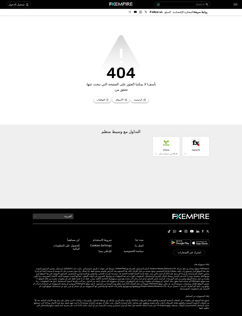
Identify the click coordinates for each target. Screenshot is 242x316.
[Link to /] (140, 100)
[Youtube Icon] (192, 231)
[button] (235, 4)
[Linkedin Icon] (197, 231)
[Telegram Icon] (180, 231)
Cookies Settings (101, 245)
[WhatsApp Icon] (174, 231)
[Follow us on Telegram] (130, 12)
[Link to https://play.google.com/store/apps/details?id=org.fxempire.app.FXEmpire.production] (180, 243)
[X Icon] (207, 231)
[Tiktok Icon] (169, 231)
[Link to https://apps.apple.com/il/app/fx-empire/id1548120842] (200, 243)
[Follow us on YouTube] (135, 12)
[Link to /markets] (121, 100)
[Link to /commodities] (168, 12)
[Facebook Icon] (203, 231)
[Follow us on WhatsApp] (141, 12)
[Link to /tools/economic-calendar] (183, 12)
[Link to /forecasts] (102, 100)
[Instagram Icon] (185, 231)
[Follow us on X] (146, 12)
